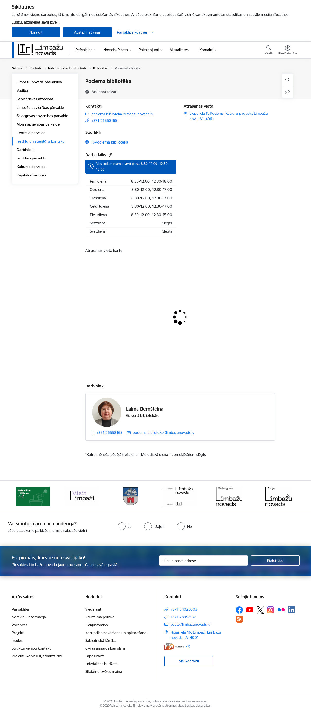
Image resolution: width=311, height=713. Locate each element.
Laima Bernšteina (144, 409)
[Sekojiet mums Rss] (239, 619)
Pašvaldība (20, 609)
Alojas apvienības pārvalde (38, 124)
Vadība (22, 90)
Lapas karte (94, 656)
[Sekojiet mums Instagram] (270, 609)
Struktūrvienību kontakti (31, 648)
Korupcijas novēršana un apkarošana (115, 632)
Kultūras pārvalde (31, 166)
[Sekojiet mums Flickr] (281, 610)
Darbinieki (25, 149)
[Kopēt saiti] (109, 154)
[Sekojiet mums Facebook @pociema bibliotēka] (106, 142)
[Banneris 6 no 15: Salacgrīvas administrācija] (229, 496)
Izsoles (17, 640)
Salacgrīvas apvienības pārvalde (42, 116)
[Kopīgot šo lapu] (287, 92)
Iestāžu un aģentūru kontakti (40, 141)
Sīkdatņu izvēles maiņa (103, 671)
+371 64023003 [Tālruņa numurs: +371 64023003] (184, 609)
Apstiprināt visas (87, 32)
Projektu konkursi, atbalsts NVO (38, 656)
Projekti (18, 632)
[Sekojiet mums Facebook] (239, 610)
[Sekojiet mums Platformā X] (260, 610)
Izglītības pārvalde (31, 158)
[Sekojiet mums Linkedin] (291, 610)
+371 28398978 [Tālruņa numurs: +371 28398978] (184, 617)
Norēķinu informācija (29, 617)
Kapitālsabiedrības (31, 175)
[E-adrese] (174, 647)
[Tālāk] (288, 496)
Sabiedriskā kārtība (100, 640)
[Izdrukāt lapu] (287, 80)
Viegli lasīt (93, 609)
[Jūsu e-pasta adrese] (203, 560)
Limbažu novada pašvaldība (39, 82)
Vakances (19, 625)
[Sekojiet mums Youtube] (249, 610)
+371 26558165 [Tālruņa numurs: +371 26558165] (104, 120)
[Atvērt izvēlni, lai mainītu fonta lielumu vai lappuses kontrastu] (288, 51)
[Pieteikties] (275, 560)
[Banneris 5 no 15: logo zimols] (180, 496)
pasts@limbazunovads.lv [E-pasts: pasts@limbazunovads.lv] (190, 624)
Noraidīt (35, 32)
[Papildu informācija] (188, 646)
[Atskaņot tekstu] (104, 92)
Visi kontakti (189, 661)
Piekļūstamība (96, 625)
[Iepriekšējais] (23, 496)
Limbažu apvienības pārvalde (40, 107)
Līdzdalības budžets (101, 663)
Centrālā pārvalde (31, 133)
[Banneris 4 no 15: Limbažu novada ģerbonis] (131, 496)
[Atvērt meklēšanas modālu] (269, 51)
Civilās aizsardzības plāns (105, 648)
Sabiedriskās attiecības (35, 99)
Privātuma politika (99, 617)
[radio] (124, 526)
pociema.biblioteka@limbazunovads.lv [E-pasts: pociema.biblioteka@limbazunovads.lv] (122, 114)
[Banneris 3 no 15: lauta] (82, 496)
